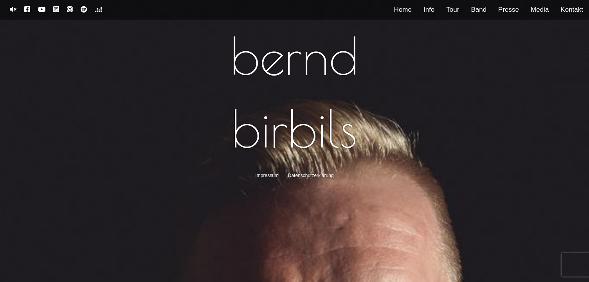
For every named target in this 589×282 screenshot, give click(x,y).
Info (428, 9)
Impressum (267, 175)
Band (478, 9)
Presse (508, 9)
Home (403, 9)
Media (540, 9)
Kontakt (571, 9)
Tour (452, 9)
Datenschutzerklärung (311, 175)
